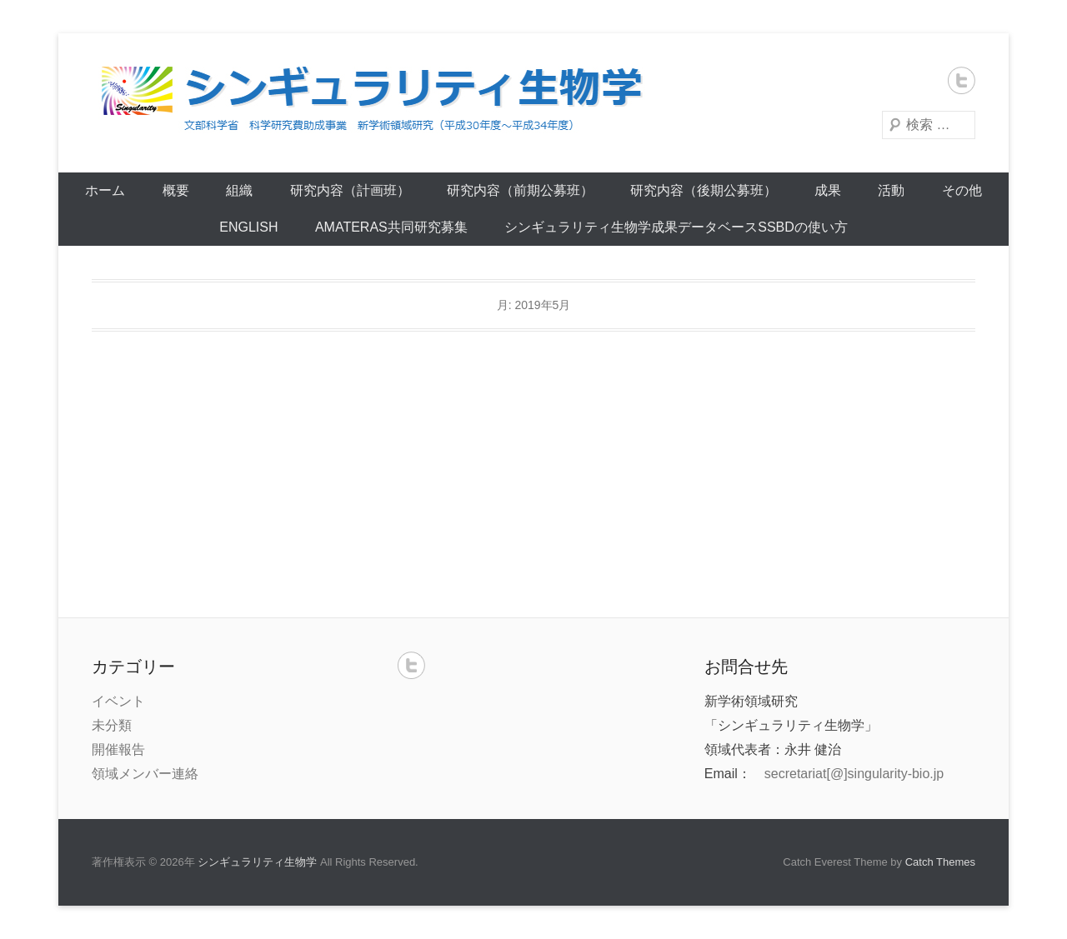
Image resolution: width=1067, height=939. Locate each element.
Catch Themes (940, 862)
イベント (118, 701)
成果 (827, 190)
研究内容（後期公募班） (703, 190)
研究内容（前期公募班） (520, 190)
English (248, 227)
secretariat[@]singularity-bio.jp (854, 774)
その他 (962, 190)
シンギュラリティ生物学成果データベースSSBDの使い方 (676, 227)
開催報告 (118, 749)
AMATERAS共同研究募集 (391, 227)
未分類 (112, 725)
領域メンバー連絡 (145, 774)
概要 (176, 190)
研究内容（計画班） (350, 190)
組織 (239, 190)
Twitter (961, 80)
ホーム (105, 190)
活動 (891, 190)
